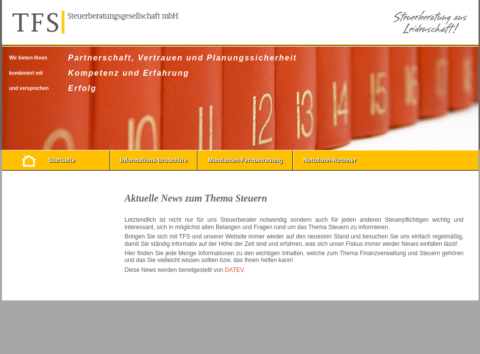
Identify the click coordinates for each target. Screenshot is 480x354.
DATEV (234, 269)
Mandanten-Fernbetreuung (245, 160)
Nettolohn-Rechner (329, 160)
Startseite (61, 160)
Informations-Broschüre (154, 160)
